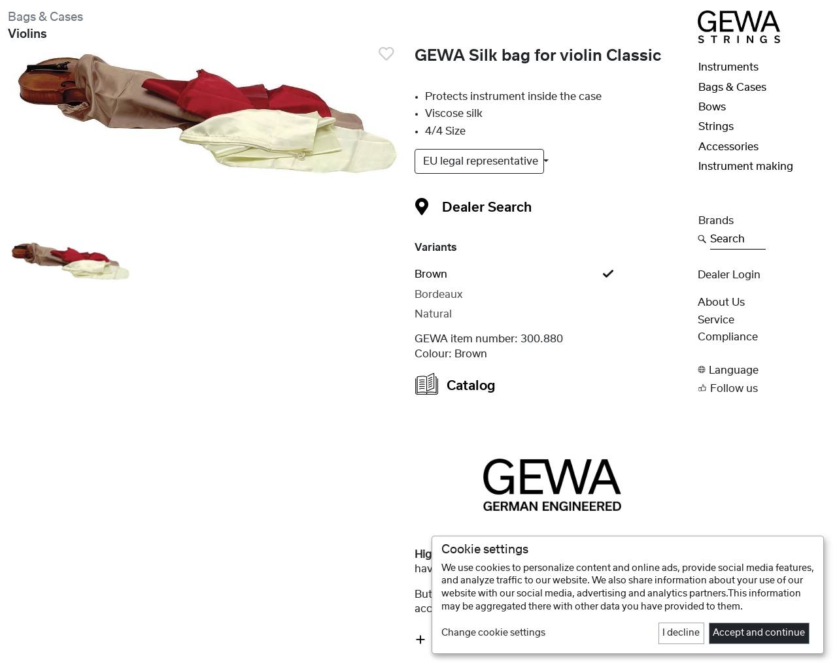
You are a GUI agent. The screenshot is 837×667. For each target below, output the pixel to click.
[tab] (552, 274)
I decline (681, 633)
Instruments (728, 67)
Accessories (728, 147)
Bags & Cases (45, 17)
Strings (716, 127)
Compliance (728, 337)
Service (716, 320)
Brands (716, 221)
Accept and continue (759, 633)
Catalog (455, 383)
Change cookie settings (493, 633)
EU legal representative (482, 161)
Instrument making (745, 166)
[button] (763, 370)
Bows (712, 107)
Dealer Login (729, 275)
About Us (721, 302)
